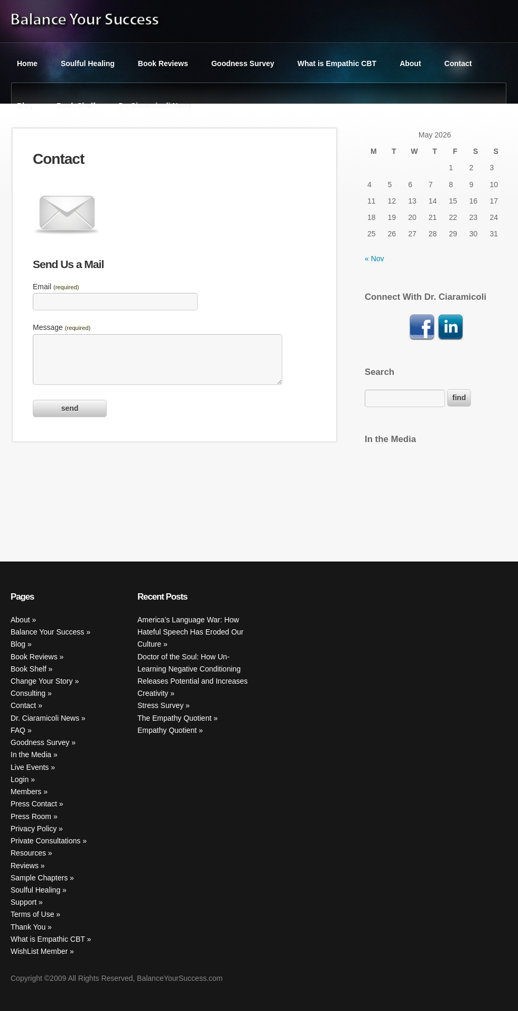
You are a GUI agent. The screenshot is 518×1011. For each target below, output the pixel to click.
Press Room (31, 816)
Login (20, 779)
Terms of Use (32, 914)
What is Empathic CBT (337, 63)
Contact (458, 63)
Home (27, 63)
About (410, 63)
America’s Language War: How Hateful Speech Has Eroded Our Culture (190, 631)
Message (61, 327)
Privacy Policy (34, 828)
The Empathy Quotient (174, 718)
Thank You (28, 927)
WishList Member (39, 951)
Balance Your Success (47, 632)
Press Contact (34, 803)
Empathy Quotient (167, 730)
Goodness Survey (242, 63)
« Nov (374, 258)
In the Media (31, 754)
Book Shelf (76, 106)
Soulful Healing (88, 63)
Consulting (28, 693)
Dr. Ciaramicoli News (155, 106)
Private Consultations (45, 841)
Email (56, 286)
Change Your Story (42, 681)
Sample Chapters (39, 878)
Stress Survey (160, 705)
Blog (25, 106)
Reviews (25, 865)
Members (26, 791)
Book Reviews (163, 63)
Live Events (30, 767)
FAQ (18, 730)
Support (23, 902)
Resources (28, 853)
